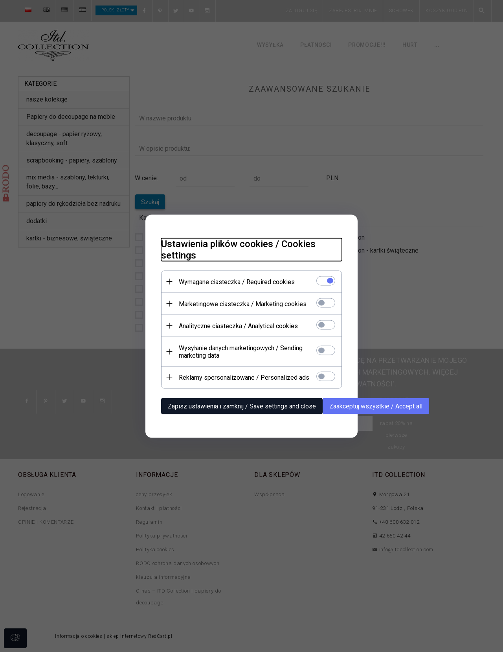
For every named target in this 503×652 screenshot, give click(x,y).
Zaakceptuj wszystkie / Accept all (375, 406)
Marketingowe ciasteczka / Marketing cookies (243, 303)
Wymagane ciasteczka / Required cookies (237, 281)
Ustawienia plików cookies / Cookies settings (238, 249)
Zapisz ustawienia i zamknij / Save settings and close (242, 406)
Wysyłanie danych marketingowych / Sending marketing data (241, 351)
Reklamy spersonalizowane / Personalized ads (244, 377)
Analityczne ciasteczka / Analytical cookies (238, 325)
